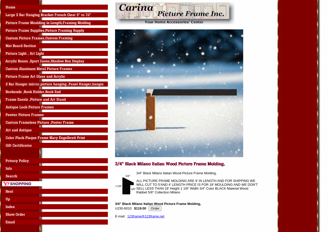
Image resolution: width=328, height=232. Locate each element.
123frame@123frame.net (146, 216)
